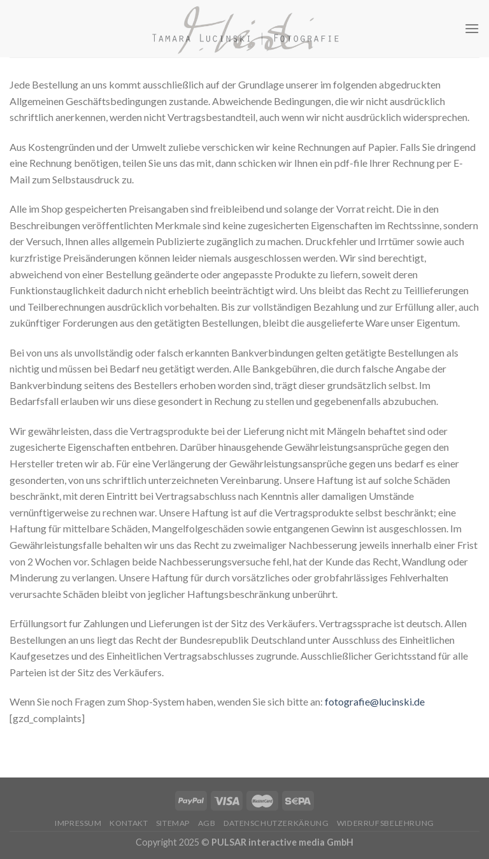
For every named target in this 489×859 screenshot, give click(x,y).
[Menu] (471, 28)
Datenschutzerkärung (276, 823)
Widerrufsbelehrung (385, 823)
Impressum (78, 823)
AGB (207, 823)
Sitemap (173, 823)
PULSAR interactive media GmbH (282, 842)
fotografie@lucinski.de (375, 701)
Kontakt (129, 823)
